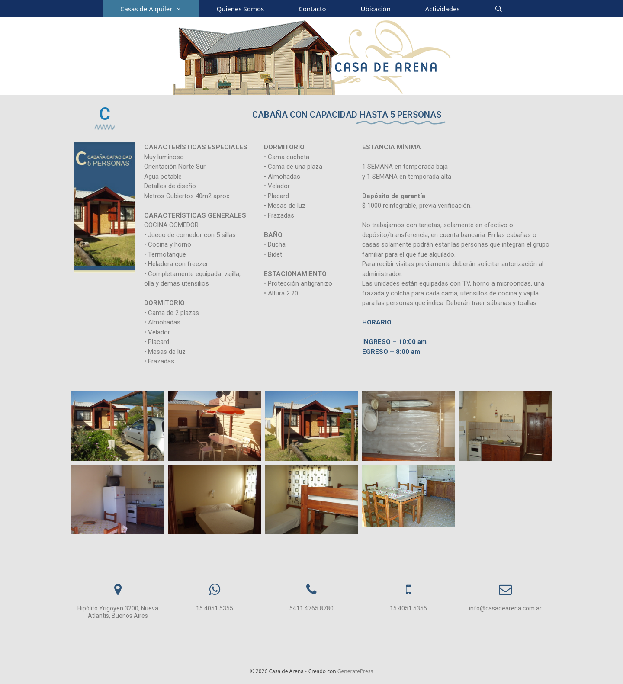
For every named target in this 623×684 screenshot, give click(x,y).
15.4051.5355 (214, 608)
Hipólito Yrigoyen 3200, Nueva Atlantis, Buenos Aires (117, 612)
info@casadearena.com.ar (505, 608)
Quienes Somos (240, 8)
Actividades (442, 8)
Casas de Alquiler (159, 8)
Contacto (312, 8)
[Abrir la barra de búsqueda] (498, 8)
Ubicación (376, 8)
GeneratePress (355, 671)
